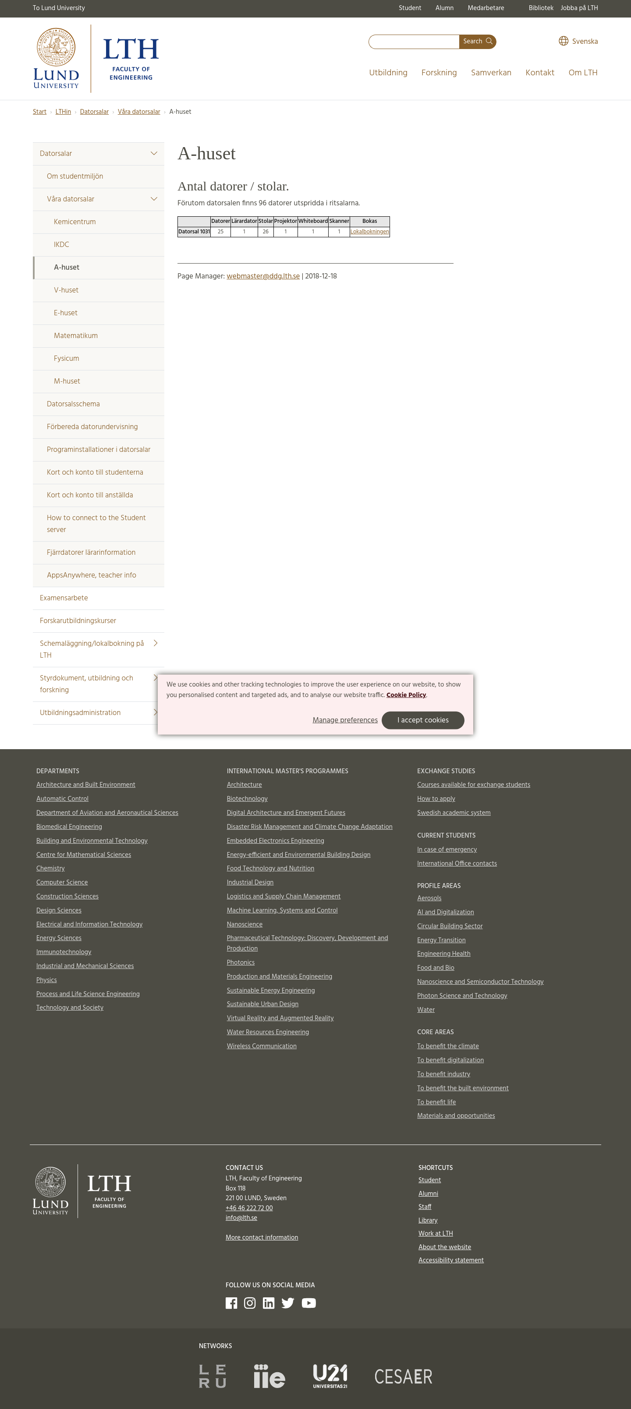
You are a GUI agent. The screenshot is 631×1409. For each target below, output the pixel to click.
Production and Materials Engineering (280, 977)
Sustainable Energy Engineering (271, 991)
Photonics (241, 963)
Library (428, 1220)
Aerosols (429, 898)
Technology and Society (69, 1008)
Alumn (445, 8)
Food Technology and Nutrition (271, 868)
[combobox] (414, 42)
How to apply (436, 799)
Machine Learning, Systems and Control (282, 910)
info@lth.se (241, 1218)
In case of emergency (447, 850)
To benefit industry (443, 1074)
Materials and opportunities (456, 1116)
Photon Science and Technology (462, 996)
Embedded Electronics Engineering (275, 841)
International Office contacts (457, 864)
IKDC (61, 245)
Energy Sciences (59, 938)
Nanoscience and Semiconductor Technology (480, 982)
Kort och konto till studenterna (95, 473)
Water (426, 1010)
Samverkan (491, 73)
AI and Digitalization (445, 912)
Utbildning (388, 73)
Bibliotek (541, 8)
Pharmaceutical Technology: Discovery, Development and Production (307, 943)
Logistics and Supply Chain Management (284, 896)
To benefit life (436, 1102)
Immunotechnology (64, 952)
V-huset (66, 290)
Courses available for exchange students (473, 785)
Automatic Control (62, 799)
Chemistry (50, 868)
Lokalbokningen (370, 231)
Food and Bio (435, 968)
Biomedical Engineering (69, 827)
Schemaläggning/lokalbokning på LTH (98, 650)
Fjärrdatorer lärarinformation (91, 553)
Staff (424, 1207)
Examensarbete (64, 598)
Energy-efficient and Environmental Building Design (299, 855)
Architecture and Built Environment (85, 785)
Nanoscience (245, 924)
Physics (46, 980)
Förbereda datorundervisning (92, 427)
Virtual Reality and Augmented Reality (280, 1018)
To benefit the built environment (463, 1088)
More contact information (262, 1238)
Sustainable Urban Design (263, 1004)
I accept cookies (423, 720)
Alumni (428, 1194)
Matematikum (76, 336)
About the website (444, 1247)
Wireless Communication (262, 1046)
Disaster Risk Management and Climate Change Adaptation (310, 827)
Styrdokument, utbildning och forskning (98, 684)
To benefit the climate (448, 1046)
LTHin (63, 112)
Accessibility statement (451, 1260)
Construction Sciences (67, 896)
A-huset (66, 268)
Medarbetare (486, 8)
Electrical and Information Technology (89, 924)
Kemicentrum (75, 222)
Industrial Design (250, 882)
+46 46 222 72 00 (249, 1208)
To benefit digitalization (450, 1060)
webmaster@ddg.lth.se (263, 276)
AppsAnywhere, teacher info (91, 575)
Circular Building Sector (449, 926)
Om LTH (583, 73)
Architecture (244, 785)
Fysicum (66, 359)
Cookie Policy (406, 695)
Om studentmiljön (75, 177)
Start (39, 112)
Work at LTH (435, 1234)
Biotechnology (247, 799)
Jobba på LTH (579, 8)
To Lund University (59, 8)
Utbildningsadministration (98, 713)
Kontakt (539, 73)
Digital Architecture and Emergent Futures (286, 813)
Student (410, 8)
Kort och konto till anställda (90, 495)
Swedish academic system (454, 813)
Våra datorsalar (139, 112)
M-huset (67, 381)
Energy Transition (441, 940)
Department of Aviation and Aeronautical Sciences (107, 813)
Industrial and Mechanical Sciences (85, 966)
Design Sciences (59, 910)
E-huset (66, 313)
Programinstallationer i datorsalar (98, 450)
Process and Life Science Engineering (88, 994)
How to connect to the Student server (96, 524)
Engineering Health (443, 954)
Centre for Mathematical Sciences (83, 855)
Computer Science (62, 882)
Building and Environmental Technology (92, 841)
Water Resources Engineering (268, 1032)
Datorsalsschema (73, 404)
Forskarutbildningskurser (78, 621)
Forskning (439, 73)
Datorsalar (94, 112)
